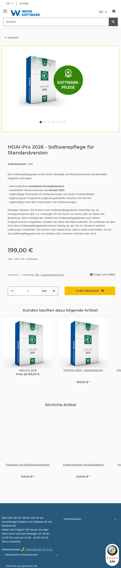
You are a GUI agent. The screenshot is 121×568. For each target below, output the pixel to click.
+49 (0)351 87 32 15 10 (38, 549)
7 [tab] (64, 122)
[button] (90, 519)
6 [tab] (60, 122)
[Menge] (27, 291)
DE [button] (8, 3)
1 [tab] (41, 122)
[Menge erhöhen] (53, 291)
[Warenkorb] (114, 11)
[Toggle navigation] (5, 9)
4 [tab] (52, 122)
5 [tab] (56, 122)
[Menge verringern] (12, 291)
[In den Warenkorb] (90, 291)
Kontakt (24, 3)
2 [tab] (44, 122)
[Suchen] (56, 22)
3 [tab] (48, 122)
